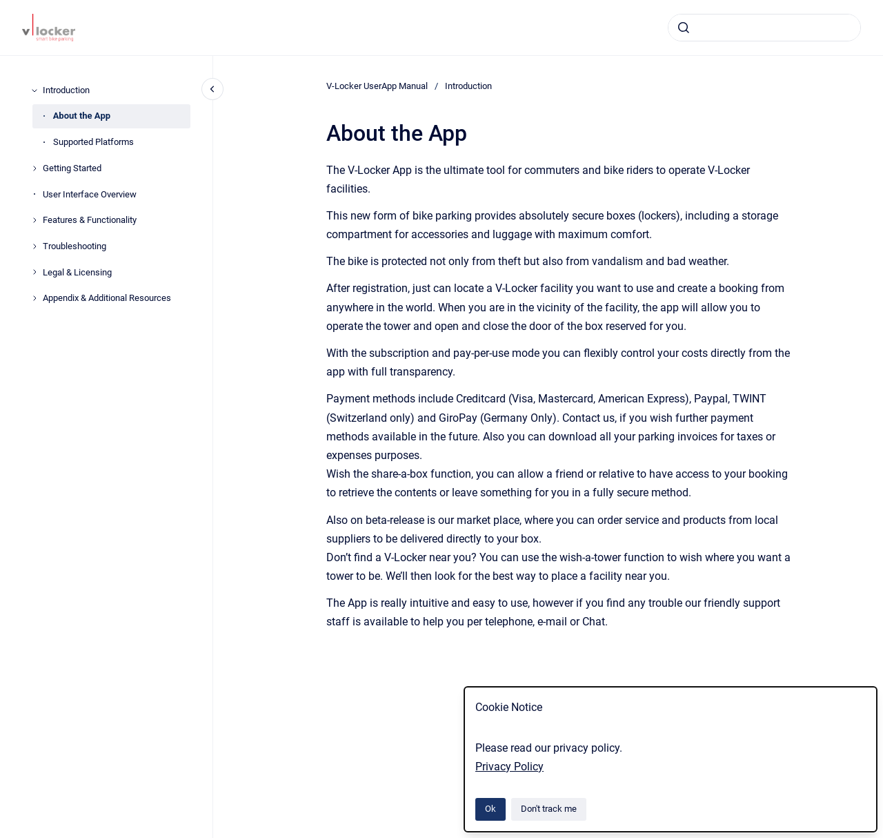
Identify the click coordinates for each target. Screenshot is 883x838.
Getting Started (72, 168)
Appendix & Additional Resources (107, 298)
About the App (81, 115)
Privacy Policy (509, 766)
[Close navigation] (212, 89)
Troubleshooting (74, 246)
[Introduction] (34, 90)
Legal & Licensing (77, 272)
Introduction (66, 90)
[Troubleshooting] (34, 246)
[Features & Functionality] (34, 220)
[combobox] (764, 27)
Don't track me (549, 808)
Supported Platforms (93, 142)
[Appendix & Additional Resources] (34, 298)
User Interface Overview (90, 194)
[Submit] (684, 28)
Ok (490, 808)
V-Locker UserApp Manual (377, 86)
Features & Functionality (90, 220)
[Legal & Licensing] (34, 271)
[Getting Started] (34, 168)
